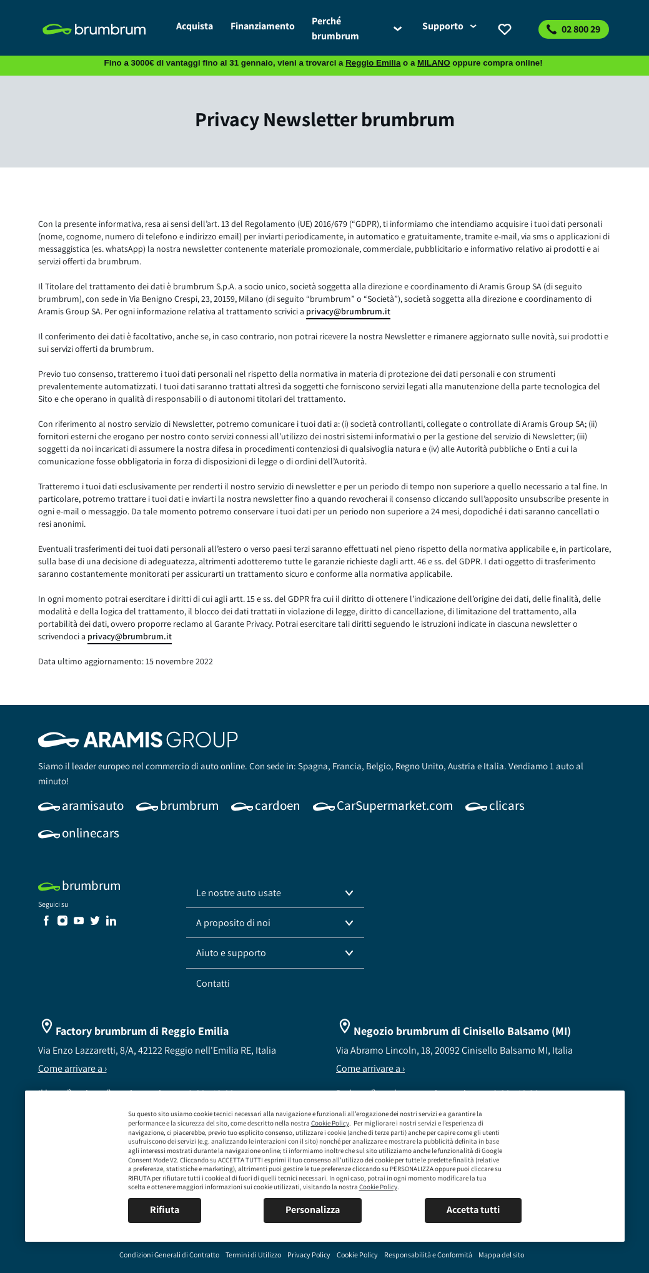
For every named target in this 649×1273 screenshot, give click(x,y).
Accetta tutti (473, 1209)
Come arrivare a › (72, 1068)
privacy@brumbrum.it (348, 311)
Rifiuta (164, 1209)
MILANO (433, 62)
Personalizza (312, 1209)
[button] (275, 893)
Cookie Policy (330, 1123)
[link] (102, 29)
